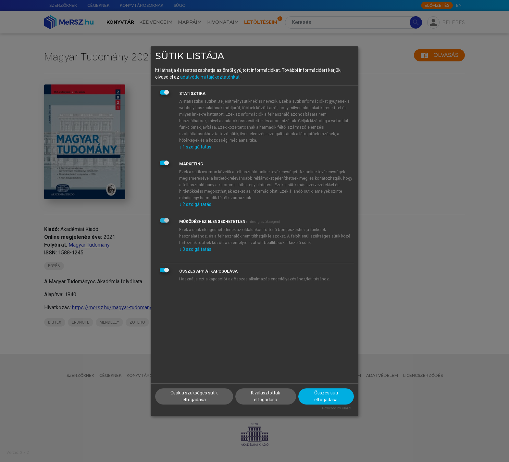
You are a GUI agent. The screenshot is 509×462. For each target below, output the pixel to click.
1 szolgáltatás (195, 146)
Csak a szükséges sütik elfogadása (194, 396)
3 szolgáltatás (195, 249)
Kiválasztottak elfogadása (265, 396)
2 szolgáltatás (195, 204)
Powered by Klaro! (336, 408)
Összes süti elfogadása (326, 396)
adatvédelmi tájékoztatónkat (210, 77)
